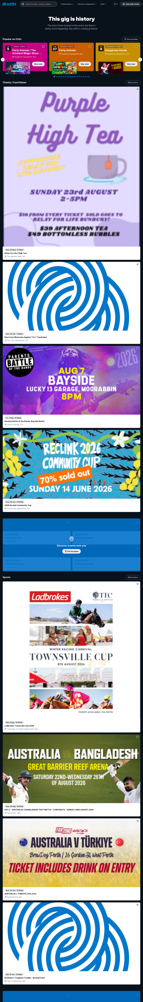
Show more (133, 82)
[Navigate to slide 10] (71, 77)
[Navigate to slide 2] (56, 77)
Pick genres (71, 646)
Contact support (30, 995)
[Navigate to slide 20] (89, 77)
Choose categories (71, 466)
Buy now (38, 64)
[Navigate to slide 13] (76, 77)
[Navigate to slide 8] (67, 77)
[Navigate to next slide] (140, 59)
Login (79, 995)
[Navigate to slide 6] (63, 77)
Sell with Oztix (130, 4)
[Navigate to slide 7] (65, 77)
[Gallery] (71, 60)
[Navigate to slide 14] (78, 77)
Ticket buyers (67, 4)
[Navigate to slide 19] (87, 77)
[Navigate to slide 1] (54, 77)
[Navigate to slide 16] (81, 77)
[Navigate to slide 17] (83, 77)
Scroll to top (71, 965)
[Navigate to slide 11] (72, 77)
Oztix (104, 4)
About (115, 999)
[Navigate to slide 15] (80, 77)
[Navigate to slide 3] (58, 77)
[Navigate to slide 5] (61, 77)
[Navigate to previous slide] (3, 59)
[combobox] (38, 4)
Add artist (71, 286)
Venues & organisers (87, 4)
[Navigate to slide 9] (69, 77)
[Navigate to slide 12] (74, 77)
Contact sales (92, 995)
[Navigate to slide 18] (85, 77)
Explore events (12, 1000)
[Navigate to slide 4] (60, 77)
